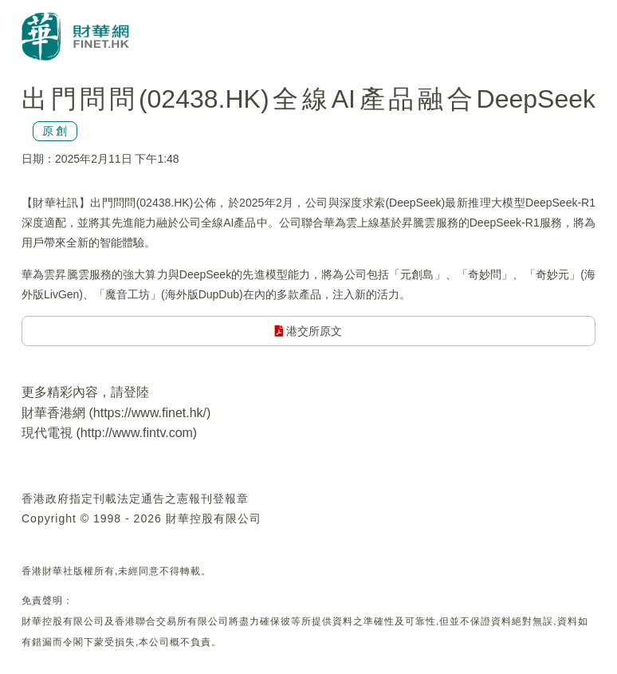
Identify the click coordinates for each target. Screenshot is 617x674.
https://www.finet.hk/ (149, 413)
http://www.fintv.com (137, 432)
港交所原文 (309, 331)
